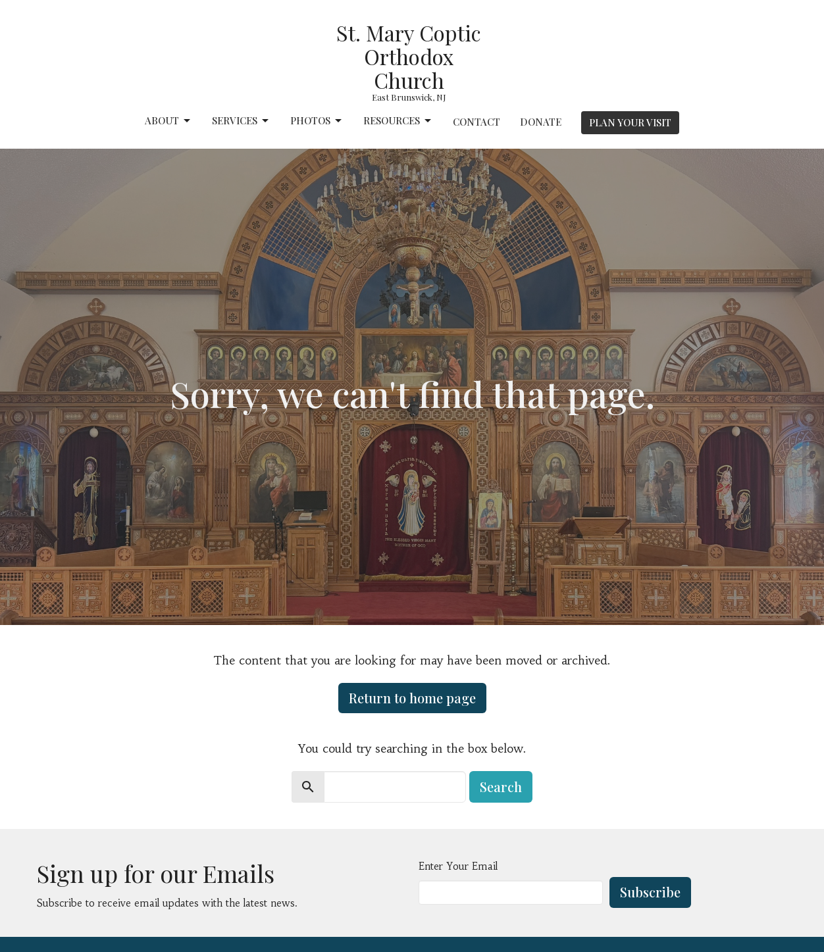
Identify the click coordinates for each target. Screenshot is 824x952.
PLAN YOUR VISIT (630, 122)
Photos (317, 121)
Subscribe (650, 892)
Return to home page (412, 698)
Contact (476, 121)
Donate (540, 121)
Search (501, 786)
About (168, 121)
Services (241, 121)
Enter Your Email (458, 866)
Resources (398, 121)
